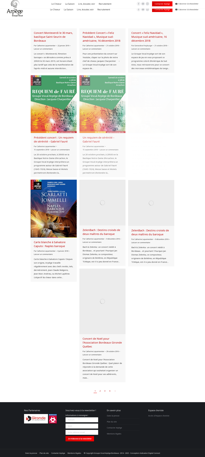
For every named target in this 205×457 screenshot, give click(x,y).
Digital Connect (154, 453)
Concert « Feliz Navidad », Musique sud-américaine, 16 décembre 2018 (149, 36)
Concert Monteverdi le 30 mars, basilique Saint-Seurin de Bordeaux (53, 36)
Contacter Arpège (114, 427)
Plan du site (112, 421)
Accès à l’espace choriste (158, 415)
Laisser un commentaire (43, 49)
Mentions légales (114, 433)
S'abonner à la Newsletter (186, 9)
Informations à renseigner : (77, 415)
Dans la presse (113, 415)
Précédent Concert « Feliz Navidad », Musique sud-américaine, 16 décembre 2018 (101, 36)
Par (45, 45)
